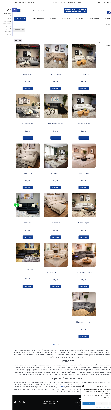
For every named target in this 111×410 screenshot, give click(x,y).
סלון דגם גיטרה (15, 173)
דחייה (89, 403)
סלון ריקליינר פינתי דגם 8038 (71, 322)
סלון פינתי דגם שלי (15, 124)
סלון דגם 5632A (43, 173)
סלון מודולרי (15, 223)
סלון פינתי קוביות (15, 269)
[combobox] (20, 10)
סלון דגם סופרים (43, 223)
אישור (76, 403)
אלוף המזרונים (48, 387)
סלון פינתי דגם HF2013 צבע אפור (71, 272)
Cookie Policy (94, 407)
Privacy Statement (86, 407)
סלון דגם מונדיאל (71, 223)
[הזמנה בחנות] (7, 29)
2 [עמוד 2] (44, 345)
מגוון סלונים (101, 24)
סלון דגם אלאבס (71, 74)
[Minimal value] (97, 42)
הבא (41, 345)
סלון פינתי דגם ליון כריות (43, 124)
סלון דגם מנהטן (15, 74)
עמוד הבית (107, 24)
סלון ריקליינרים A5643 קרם (43, 272)
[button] (2, 10)
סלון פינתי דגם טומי (71, 124)
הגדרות (102, 403)
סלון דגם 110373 (71, 173)
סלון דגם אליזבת (43, 74)
